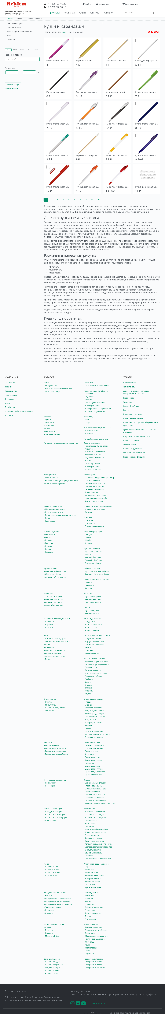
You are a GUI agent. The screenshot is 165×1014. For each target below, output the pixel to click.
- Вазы (47, 644)
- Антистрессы (90, 919)
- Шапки (47, 549)
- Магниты (88, 898)
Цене (64, 32)
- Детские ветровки (92, 602)
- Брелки (87, 916)
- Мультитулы (50, 705)
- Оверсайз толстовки (53, 605)
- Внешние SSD (90, 433)
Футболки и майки (92, 548)
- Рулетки (48, 702)
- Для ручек (89, 520)
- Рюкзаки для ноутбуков (55, 748)
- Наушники (89, 396)
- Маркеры (88, 866)
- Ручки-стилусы (91, 872)
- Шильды (48, 933)
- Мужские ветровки (92, 596)
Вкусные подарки (52, 959)
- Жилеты (88, 588)
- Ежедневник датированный (57, 901)
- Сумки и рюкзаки (92, 463)
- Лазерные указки (92, 835)
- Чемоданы (89, 763)
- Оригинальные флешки (95, 783)
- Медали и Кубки (51, 936)
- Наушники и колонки (94, 457)
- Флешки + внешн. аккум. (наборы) (99, 803)
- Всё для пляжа (90, 719)
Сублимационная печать (134, 452)
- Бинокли (88, 725)
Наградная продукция (54, 924)
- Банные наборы (91, 653)
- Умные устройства (92, 405)
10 (98, 199)
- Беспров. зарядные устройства (98, 847)
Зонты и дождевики (92, 618)
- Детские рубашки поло (55, 577)
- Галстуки (88, 534)
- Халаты (87, 647)
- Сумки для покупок (93, 760)
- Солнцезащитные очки (94, 716)
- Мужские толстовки (53, 599)
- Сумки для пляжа (92, 757)
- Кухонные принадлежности (96, 664)
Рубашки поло (50, 568)
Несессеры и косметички (55, 780)
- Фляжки (88, 688)
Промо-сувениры (91, 892)
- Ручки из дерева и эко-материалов (60, 515)
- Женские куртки (91, 613)
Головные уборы (51, 531)
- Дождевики (89, 621)
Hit (29, 49)
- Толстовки (49, 425)
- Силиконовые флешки (94, 483)
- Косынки (88, 543)
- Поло (47, 428)
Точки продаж (11, 395)
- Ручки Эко (89, 869)
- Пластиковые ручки (53, 512)
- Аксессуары (89, 449)
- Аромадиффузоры (52, 653)
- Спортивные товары (93, 737)
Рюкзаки (48, 742)
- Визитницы (89, 933)
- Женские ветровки (92, 599)
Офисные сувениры (53, 808)
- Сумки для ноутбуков (93, 769)
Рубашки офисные (92, 568)
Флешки (87, 780)
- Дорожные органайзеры (95, 930)
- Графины (88, 679)
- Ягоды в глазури (52, 967)
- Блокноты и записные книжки (58, 388)
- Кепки (47, 537)
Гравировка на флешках (134, 457)
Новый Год (88, 416)
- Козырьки (49, 552)
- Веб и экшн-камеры (93, 853)
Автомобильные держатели (96, 439)
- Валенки (48, 627)
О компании (10, 382)
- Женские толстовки (53, 596)
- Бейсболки (49, 431)
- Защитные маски (52, 434)
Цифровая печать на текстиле (136, 436)
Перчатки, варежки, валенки (57, 618)
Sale (15, 49)
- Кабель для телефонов (94, 402)
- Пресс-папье (50, 820)
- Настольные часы (52, 872)
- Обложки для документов (95, 936)
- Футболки (49, 422)
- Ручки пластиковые (93, 881)
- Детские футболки (92, 563)
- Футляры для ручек (93, 887)
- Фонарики (49, 710)
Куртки (87, 607)
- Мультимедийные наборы (96, 829)
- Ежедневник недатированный (58, 904)
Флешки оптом (129, 444)
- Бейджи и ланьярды (93, 907)
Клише (126, 410)
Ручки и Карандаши (53, 506)
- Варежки (48, 624)
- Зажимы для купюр (93, 927)
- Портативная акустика (54, 483)
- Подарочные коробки (94, 961)
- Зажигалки (89, 895)
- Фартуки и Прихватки (94, 641)
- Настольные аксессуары (55, 817)
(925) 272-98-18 (56, 7)
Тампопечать (129, 387)
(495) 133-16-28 (56, 3)
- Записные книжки (52, 907)
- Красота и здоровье (93, 707)
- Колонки (88, 399)
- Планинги (49, 910)
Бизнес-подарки (91, 924)
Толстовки (48, 593)
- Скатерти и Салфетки (94, 644)
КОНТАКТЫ (94, 13)
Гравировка (128, 398)
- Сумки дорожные (92, 766)
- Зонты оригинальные (94, 624)
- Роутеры (88, 460)
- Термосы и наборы (93, 676)
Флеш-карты (89, 474)
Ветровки (88, 593)
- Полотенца (89, 650)
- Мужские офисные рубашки (97, 571)
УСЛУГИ (82, 13)
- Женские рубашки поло (55, 574)
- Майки (87, 554)
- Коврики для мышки (93, 838)
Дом (46, 635)
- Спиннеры (89, 904)
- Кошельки (89, 754)
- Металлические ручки (54, 509)
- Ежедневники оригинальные (57, 898)
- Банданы (48, 543)
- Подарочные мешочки (94, 967)
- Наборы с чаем (51, 970)
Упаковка (88, 517)
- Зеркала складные (92, 913)
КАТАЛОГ (55, 13)
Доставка (9, 415)
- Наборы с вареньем (53, 964)
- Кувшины (88, 691)
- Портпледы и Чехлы (93, 748)
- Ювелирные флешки (93, 501)
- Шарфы (87, 540)
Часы (46, 864)
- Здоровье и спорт (92, 454)
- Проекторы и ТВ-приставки (96, 446)
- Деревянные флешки (94, 489)
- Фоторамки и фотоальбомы (57, 641)
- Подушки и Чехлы (92, 638)
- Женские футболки (92, 557)
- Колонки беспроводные (95, 814)
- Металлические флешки (95, 495)
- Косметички (50, 783)
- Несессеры (49, 786)
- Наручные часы (51, 866)
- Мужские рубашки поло (55, 571)
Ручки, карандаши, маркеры (96, 864)
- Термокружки (90, 667)
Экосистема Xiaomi (92, 443)
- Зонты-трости (90, 627)
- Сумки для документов (94, 771)
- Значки (87, 901)
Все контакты (98, 1003)
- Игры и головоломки (93, 731)
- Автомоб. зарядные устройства (98, 844)
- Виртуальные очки (93, 850)
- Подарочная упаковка (94, 526)
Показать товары (12, 84)
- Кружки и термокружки (94, 509)
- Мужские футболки (93, 551)
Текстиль (48, 416)
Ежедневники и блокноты (55, 892)
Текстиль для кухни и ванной (97, 635)
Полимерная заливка (132, 414)
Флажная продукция (93, 531)
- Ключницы (89, 942)
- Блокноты (49, 895)
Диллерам (9, 399)
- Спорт (87, 422)
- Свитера (88, 582)
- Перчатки (49, 621)
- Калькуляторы (90, 820)
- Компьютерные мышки (95, 832)
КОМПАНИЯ (69, 13)
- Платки (87, 537)
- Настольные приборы (54, 814)
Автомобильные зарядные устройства (61, 443)
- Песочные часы (51, 875)
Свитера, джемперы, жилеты (96, 579)
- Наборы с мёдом (52, 961)
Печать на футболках (132, 448)
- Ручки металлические (94, 875)
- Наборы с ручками (92, 878)
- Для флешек (90, 523)
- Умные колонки (51, 477)
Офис (46, 382)
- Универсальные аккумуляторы (98, 408)
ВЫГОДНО (108, 13)
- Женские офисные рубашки (96, 574)
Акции (7, 403)
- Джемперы (89, 585)
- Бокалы (87, 682)
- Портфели (89, 953)
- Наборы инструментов (54, 707)
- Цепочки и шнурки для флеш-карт (99, 477)
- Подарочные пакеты (93, 964)
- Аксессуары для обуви (94, 713)
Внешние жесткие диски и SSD (97, 427)
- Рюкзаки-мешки (51, 745)
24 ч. (36, 49)
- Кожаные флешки (92, 480)
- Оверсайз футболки (93, 560)
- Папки (87, 950)
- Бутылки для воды (92, 670)
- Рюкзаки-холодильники (55, 751)
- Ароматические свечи (54, 656)
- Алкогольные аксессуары (95, 673)
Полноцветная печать (133, 418)
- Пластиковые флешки (94, 486)
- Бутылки (88, 512)
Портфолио (10, 407)
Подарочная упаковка (93, 959)
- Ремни (87, 945)
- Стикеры (48, 913)
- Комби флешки (91, 492)
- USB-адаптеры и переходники (97, 858)
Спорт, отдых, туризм (93, 699)
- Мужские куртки (91, 610)
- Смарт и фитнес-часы (94, 841)
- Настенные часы (52, 869)
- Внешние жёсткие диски (95, 817)
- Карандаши (49, 521)
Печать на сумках (131, 440)
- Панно (47, 659)
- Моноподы (89, 393)
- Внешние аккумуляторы (95, 411)
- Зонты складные (91, 630)
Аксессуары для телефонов (96, 391)
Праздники (89, 382)
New (22, 49)
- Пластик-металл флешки (95, 800)
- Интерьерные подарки (55, 638)
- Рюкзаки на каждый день (56, 754)
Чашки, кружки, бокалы (94, 658)
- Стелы (47, 927)
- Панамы (48, 540)
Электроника (50, 474)
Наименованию (75, 32)
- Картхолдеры (90, 948)
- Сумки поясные (91, 751)
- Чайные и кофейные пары (96, 661)
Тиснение (127, 402)
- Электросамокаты (92, 469)
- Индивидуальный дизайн (95, 498)
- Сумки (47, 419)
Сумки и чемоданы (92, 742)
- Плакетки (49, 930)
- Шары (87, 419)
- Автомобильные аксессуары (97, 734)
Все (8, 49)
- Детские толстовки (53, 602)
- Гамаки (87, 728)
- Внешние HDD (91, 430)
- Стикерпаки (89, 910)
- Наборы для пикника (93, 722)
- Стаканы (88, 685)
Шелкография (129, 382)
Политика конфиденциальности (19, 411)
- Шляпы (48, 546)
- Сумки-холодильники (94, 745)
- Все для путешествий (94, 710)
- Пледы (87, 702)
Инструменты (50, 699)
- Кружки (87, 694)
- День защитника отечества (96, 385)
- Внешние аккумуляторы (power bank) (61, 480)
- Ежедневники (50, 385)
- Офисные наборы (52, 391)
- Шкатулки (49, 647)
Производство (11, 391)
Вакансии (9, 387)
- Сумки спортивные (93, 774)
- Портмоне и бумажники (95, 939)
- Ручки (47, 518)
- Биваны (88, 705)
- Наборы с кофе (51, 973)
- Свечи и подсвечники (54, 650)
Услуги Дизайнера (131, 406)
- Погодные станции (53, 811)
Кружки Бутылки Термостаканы (98, 506)
